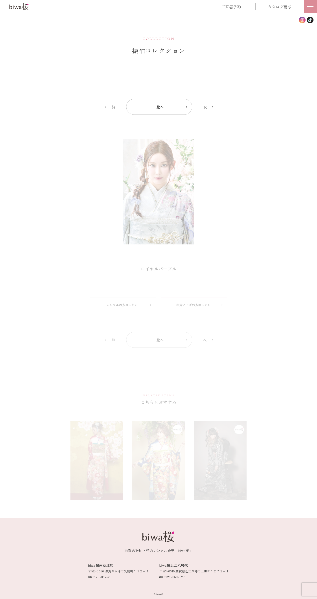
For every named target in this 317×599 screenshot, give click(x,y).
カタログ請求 (279, 6)
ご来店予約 (231, 6)
